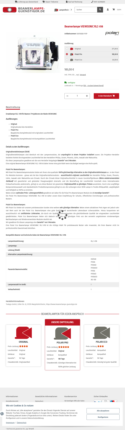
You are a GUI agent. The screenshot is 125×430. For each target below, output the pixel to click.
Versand (83, 75)
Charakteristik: (13, 362)
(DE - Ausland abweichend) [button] (93, 86)
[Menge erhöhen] (87, 96)
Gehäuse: (11, 354)
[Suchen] (86, 9)
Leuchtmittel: (13, 350)
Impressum (10, 423)
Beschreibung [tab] (13, 107)
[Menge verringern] (67, 96)
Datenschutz (21, 423)
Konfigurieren (103, 417)
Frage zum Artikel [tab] (33, 107)
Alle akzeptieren (103, 411)
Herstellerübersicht (12, 401)
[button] (108, 9)
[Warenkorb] (117, 9)
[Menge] (77, 95)
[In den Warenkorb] (8, 23)
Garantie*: (12, 358)
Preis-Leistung (13, 346)
